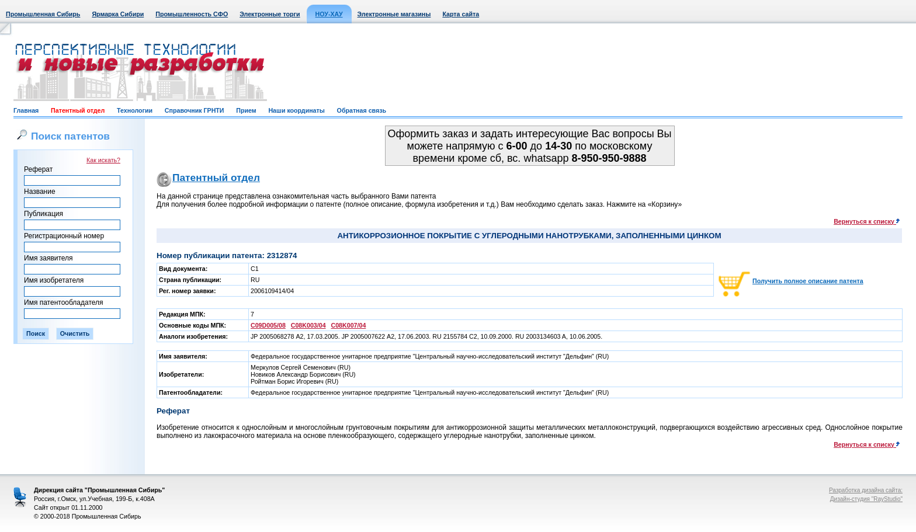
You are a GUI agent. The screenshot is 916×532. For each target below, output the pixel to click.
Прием (246, 110)
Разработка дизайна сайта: (866, 490)
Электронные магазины (394, 14)
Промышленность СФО (191, 14)
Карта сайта (460, 14)
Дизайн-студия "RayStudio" (866, 499)
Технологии (134, 110)
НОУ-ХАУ (329, 14)
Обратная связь (361, 110)
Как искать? (103, 160)
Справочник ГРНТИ (194, 110)
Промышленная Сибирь (43, 14)
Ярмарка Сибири (118, 14)
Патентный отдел (78, 110)
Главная (26, 110)
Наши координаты (296, 110)
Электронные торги (270, 14)
